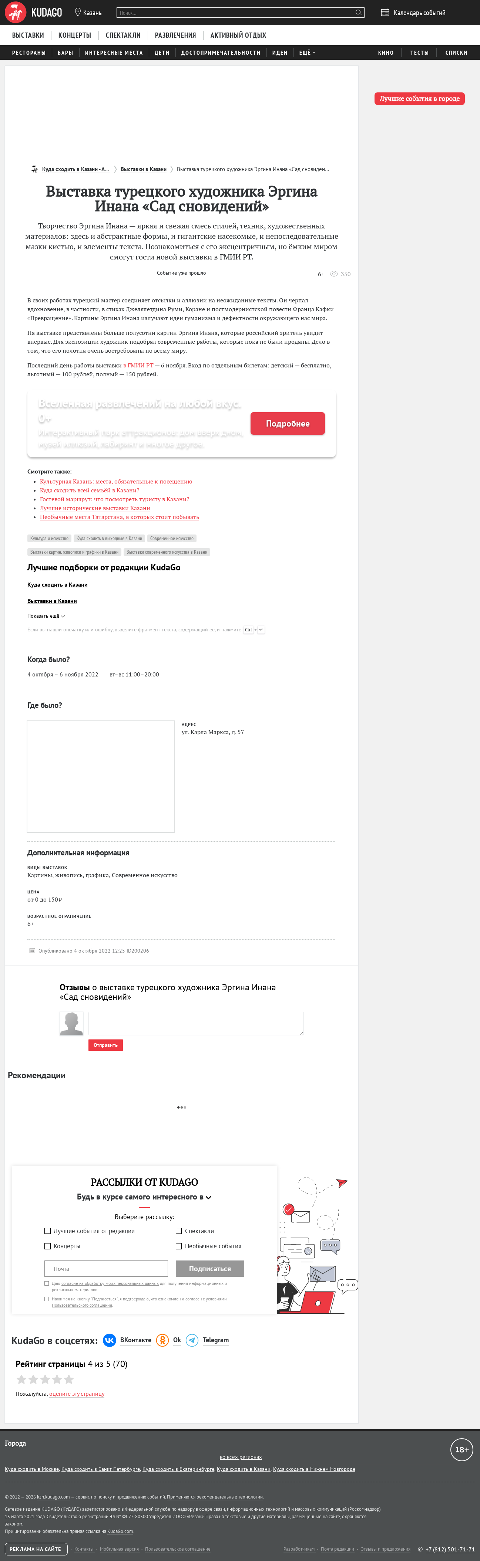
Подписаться (210, 1268)
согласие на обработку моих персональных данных (110, 1283)
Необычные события (213, 1246)
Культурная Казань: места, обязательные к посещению (116, 481)
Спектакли (199, 1231)
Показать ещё (46, 615)
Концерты (67, 1246)
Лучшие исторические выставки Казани (95, 508)
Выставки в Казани (52, 600)
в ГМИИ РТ (138, 365)
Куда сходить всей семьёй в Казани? (90, 490)
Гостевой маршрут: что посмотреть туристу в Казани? (114, 499)
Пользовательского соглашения (82, 1305)
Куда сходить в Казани (57, 584)
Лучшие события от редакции (94, 1231)
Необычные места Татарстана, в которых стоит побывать (119, 516)
